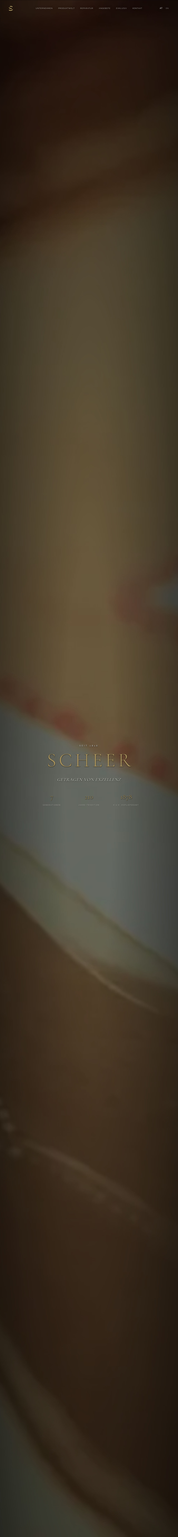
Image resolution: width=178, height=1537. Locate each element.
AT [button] (161, 8)
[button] (10, 8)
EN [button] (167, 8)
